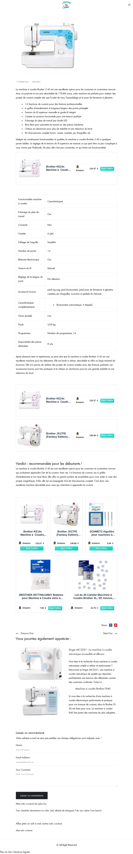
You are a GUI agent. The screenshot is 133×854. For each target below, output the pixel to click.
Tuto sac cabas (82, 810)
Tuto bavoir (96, 810)
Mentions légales (22, 851)
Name (19, 745)
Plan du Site (6, 851)
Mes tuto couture (24, 830)
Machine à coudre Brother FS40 (93, 688)
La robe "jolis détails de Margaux (57, 810)
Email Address (23, 757)
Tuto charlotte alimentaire (28, 810)
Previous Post (27, 633)
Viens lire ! (36, 82)
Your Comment (23, 769)
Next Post (107, 633)
